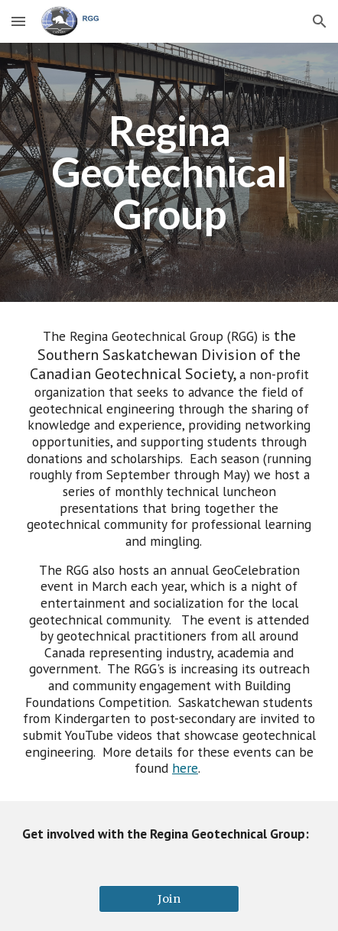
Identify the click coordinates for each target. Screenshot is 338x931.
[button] (18, 21)
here (185, 768)
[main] (169, 172)
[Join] (169, 898)
